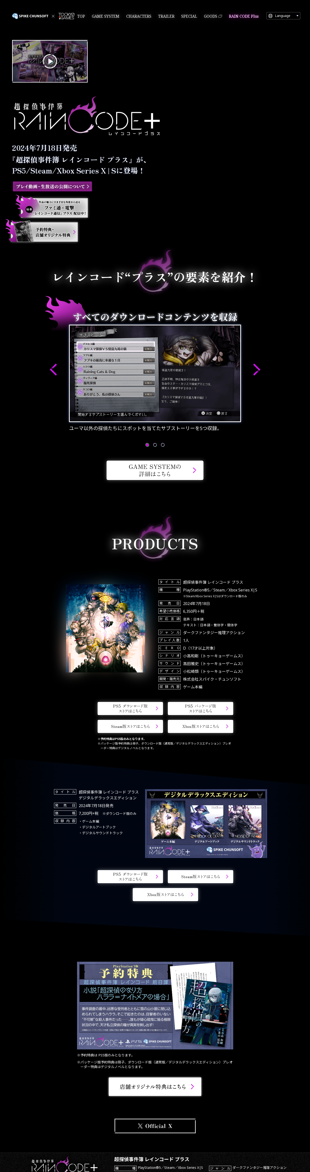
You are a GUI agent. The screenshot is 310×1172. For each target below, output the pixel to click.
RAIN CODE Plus (244, 16)
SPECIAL (189, 16)
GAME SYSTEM (105, 16)
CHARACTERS (138, 16)
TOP (81, 16)
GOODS (210, 16)
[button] (53, 370)
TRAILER (166, 16)
